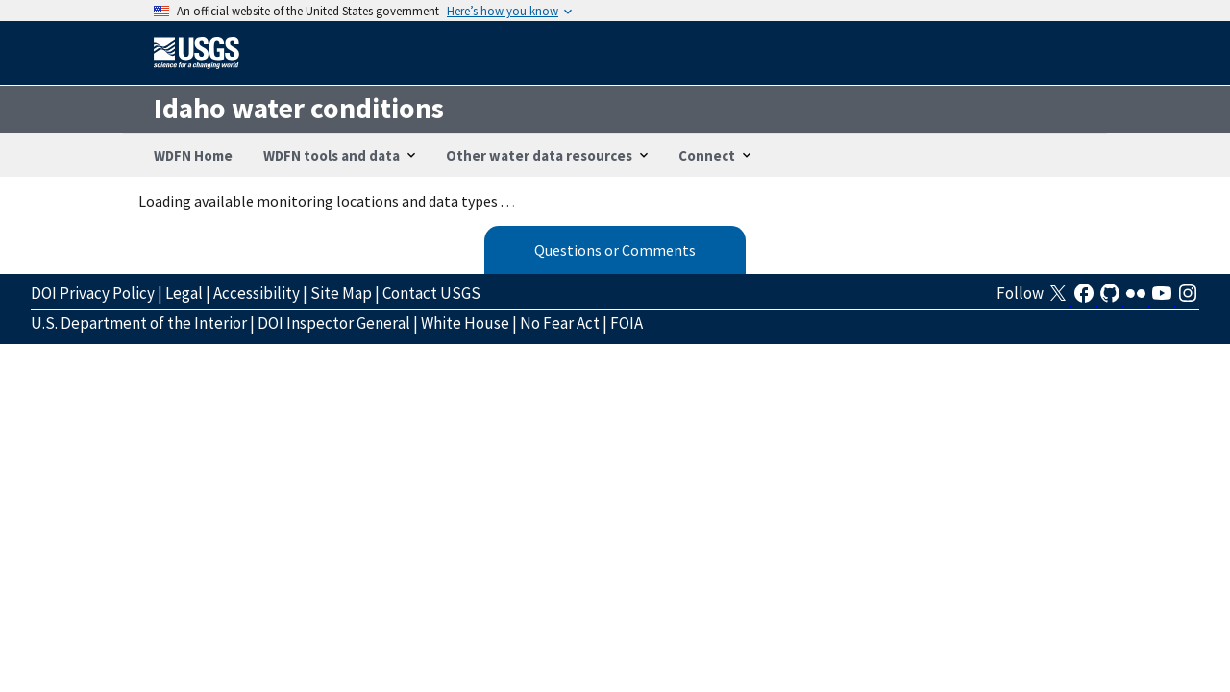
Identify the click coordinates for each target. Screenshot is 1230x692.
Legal (184, 293)
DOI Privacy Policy (93, 293)
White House (465, 323)
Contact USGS (431, 293)
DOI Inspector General (334, 323)
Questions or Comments (615, 250)
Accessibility (256, 293)
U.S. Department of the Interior (139, 323)
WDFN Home (193, 155)
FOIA (626, 323)
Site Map (341, 293)
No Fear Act (560, 323)
